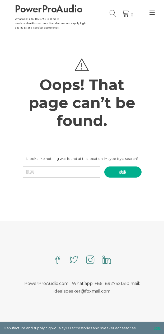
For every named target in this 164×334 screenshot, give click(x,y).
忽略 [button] (157, 328)
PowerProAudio (48, 9)
